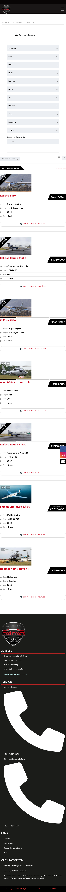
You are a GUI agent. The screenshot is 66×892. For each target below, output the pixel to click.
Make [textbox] (10, 65)
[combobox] (33, 48)
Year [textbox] (10, 97)
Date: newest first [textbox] (8, 159)
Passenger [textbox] (12, 122)
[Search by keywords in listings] (33, 141)
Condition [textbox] (12, 48)
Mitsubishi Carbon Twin (15, 382)
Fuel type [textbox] (11, 81)
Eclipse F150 (8, 195)
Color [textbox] (10, 114)
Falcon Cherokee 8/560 (15, 506)
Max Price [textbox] (11, 106)
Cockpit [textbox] (11, 130)
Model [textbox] (10, 73)
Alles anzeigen (61, 168)
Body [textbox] (10, 56)
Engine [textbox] (10, 89)
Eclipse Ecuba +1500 (13, 258)
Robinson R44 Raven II (15, 568)
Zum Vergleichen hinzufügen (33, 224)
